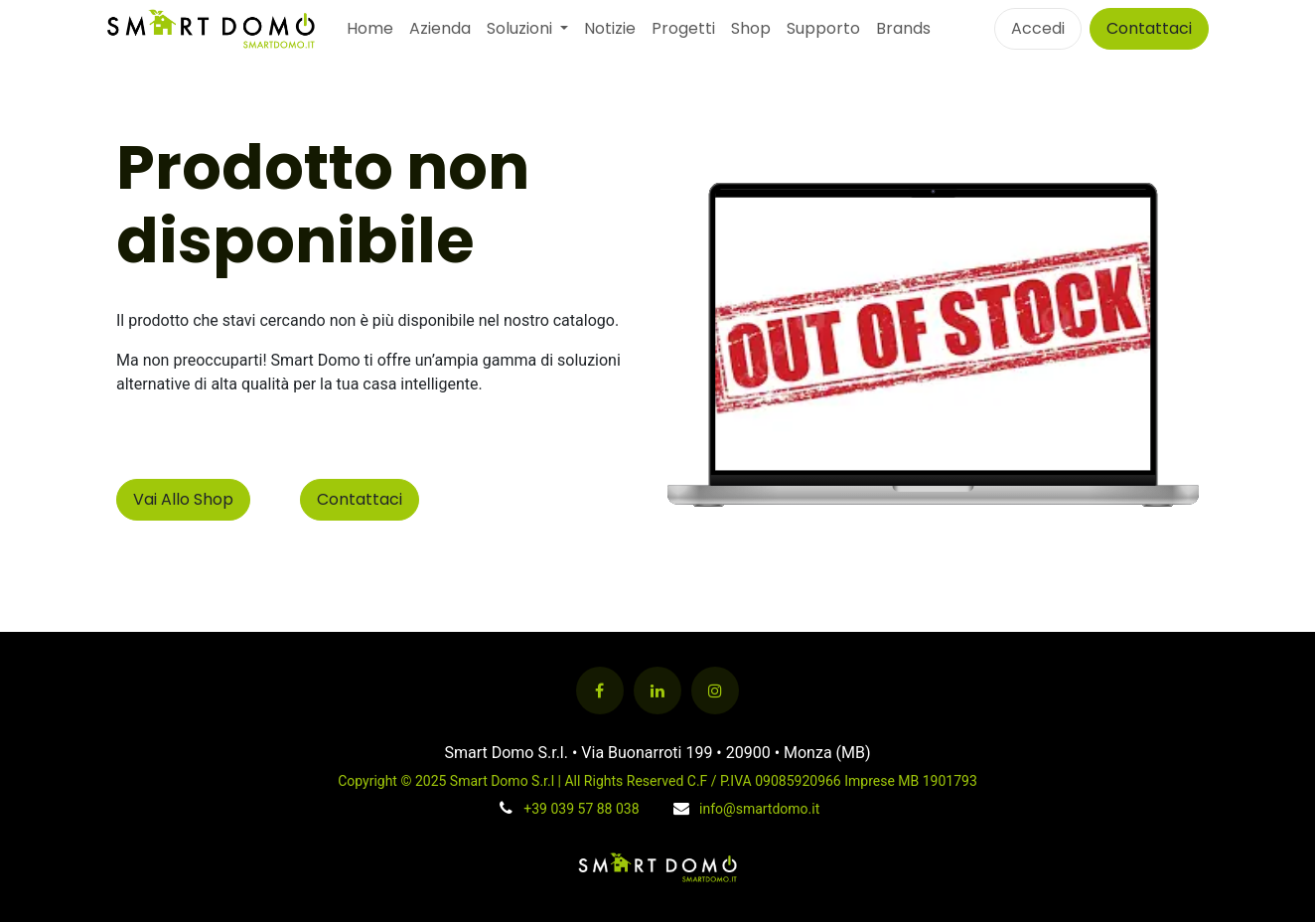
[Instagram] (715, 690)
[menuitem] (370, 29)
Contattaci (1149, 28)
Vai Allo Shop (183, 499)
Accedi (1038, 28)
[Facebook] (600, 690)
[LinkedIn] (657, 690)
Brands (903, 28)
